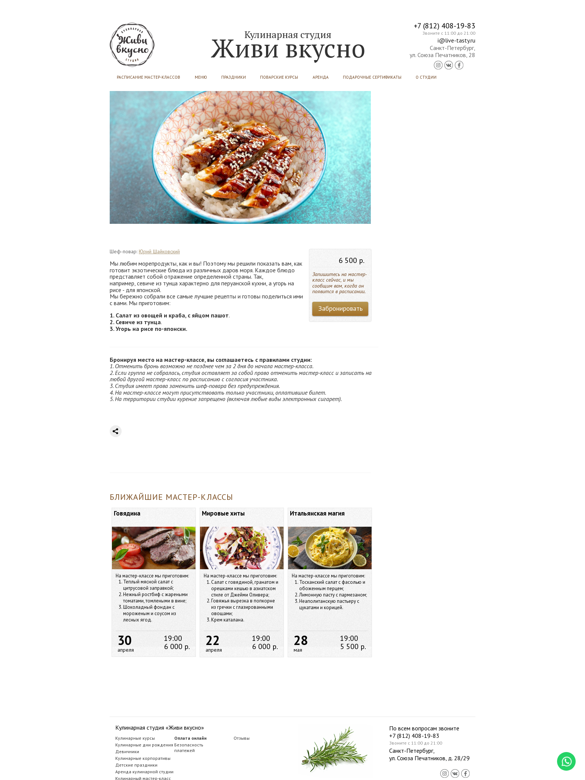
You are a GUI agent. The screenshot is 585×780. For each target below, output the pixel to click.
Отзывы (242, 738)
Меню (201, 77)
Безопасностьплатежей (188, 747)
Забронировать (340, 308)
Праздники (233, 77)
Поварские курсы (279, 77)
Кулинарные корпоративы (143, 758)
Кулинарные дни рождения (144, 745)
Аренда (321, 77)
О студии (426, 77)
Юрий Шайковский (159, 251)
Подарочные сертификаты (372, 77)
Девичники (127, 751)
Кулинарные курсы (135, 738)
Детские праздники (136, 765)
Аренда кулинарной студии (144, 771)
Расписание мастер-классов (148, 77)
